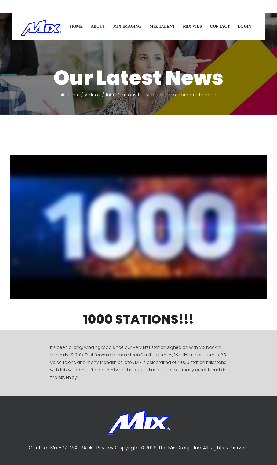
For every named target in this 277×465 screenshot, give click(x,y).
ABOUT (98, 26)
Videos (93, 95)
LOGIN (244, 26)
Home (70, 95)
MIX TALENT (162, 26)
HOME (76, 26)
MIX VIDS (192, 26)
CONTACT (220, 26)
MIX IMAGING (127, 26)
